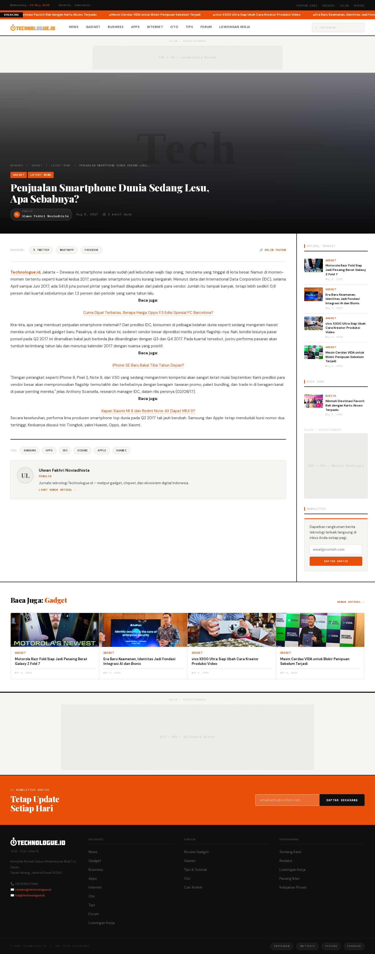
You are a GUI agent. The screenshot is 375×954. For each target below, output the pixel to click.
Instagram (281, 946)
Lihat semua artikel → (57, 490)
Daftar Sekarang (342, 800)
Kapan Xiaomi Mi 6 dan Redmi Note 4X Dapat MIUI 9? (148, 411)
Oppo (49, 450)
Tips (189, 27)
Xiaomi (82, 450)
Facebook (91, 250)
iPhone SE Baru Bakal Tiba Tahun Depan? (148, 365)
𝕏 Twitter (41, 250)
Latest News (61, 165)
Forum (206, 27)
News (74, 27)
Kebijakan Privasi (293, 887)
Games (190, 861)
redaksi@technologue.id (33, 890)
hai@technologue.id (30, 895)
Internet (155, 27)
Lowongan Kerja (234, 27)
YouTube (331, 946)
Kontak (359, 6)
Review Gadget (196, 852)
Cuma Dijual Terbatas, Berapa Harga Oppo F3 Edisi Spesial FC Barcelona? (148, 312)
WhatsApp (67, 250)
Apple (102, 450)
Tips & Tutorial (195, 869)
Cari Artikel (193, 887)
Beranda (16, 165)
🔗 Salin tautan (273, 250)
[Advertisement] (187, 124)
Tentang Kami (306, 6)
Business (116, 27)
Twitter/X (307, 946)
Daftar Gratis (336, 561)
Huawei (121, 450)
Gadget (93, 27)
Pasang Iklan (289, 878)
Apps (135, 27)
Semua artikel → (351, 602)
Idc (65, 450)
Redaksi (328, 6)
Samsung (30, 450)
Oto (174, 27)
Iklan (344, 6)
